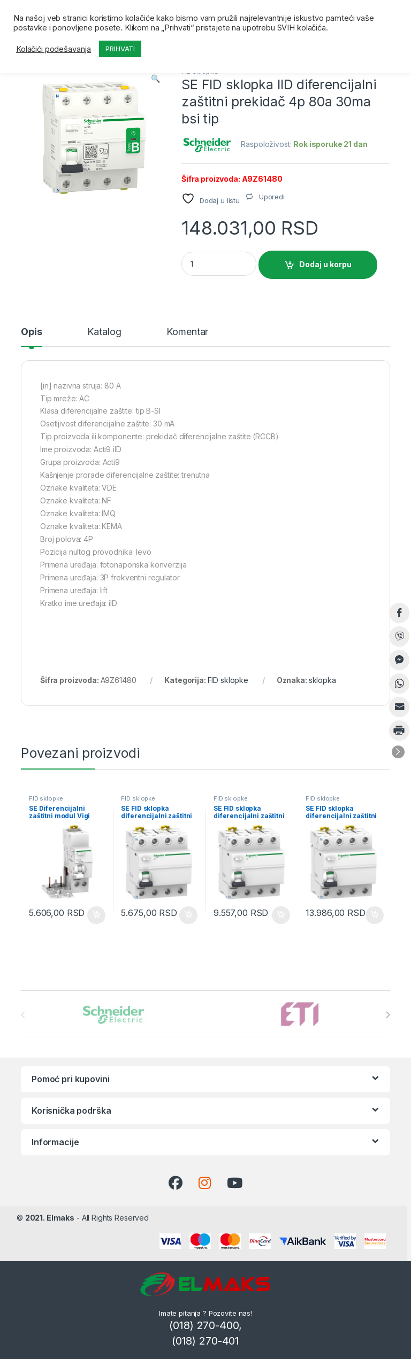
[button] (155, 78)
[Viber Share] (399, 636)
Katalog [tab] (104, 332)
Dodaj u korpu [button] (96, 915)
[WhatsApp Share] (399, 683)
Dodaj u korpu (325, 264)
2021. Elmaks (49, 1217)
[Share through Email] (399, 707)
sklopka (322, 680)
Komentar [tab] (187, 332)
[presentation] (387, 1015)
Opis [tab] (31, 332)
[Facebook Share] (399, 613)
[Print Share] (399, 730)
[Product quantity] (218, 264)
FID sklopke (228, 680)
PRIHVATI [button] (120, 48)
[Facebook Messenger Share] (399, 660)
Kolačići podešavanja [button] (53, 49)
